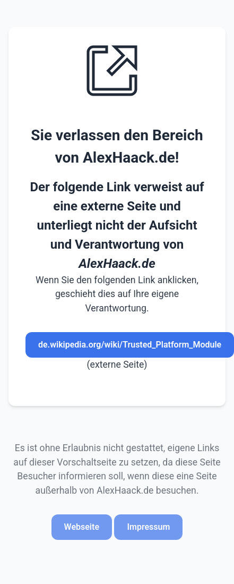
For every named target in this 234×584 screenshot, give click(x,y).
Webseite (81, 527)
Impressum (148, 527)
